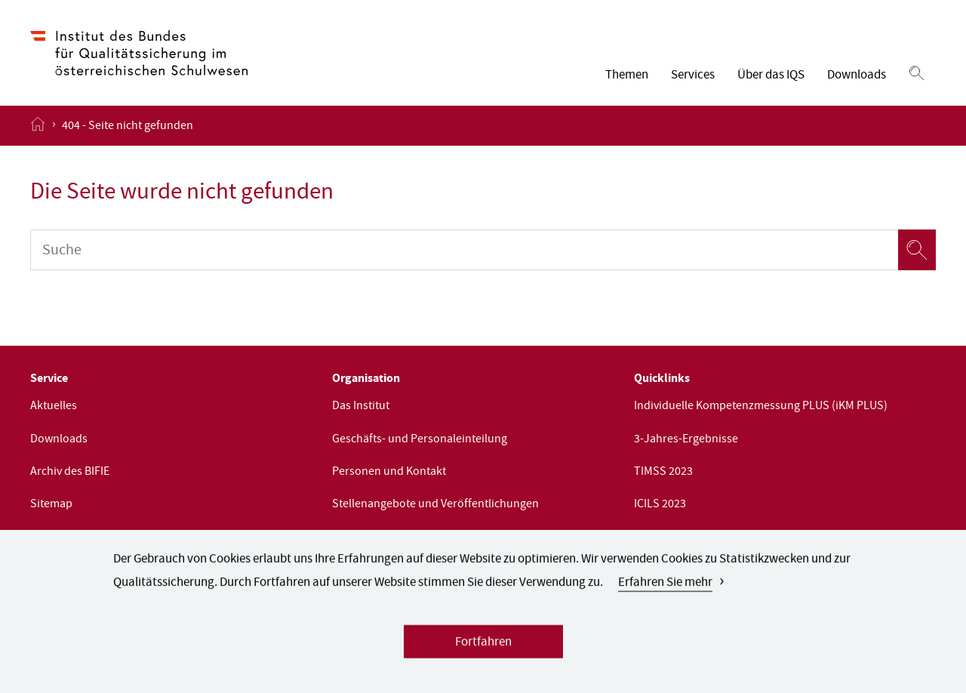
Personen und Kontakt (389, 473)
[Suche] (464, 249)
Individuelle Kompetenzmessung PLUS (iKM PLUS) (761, 407)
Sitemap (51, 505)
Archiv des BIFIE (69, 473)
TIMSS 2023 (663, 473)
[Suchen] (916, 74)
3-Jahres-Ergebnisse (686, 440)
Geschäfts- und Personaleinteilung (419, 440)
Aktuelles (53, 407)
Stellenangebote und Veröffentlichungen (435, 505)
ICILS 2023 (660, 505)
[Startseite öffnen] (37, 125)
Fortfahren (483, 648)
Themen (626, 75)
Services (693, 75)
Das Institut (360, 407)
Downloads (856, 75)
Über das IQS (770, 75)
